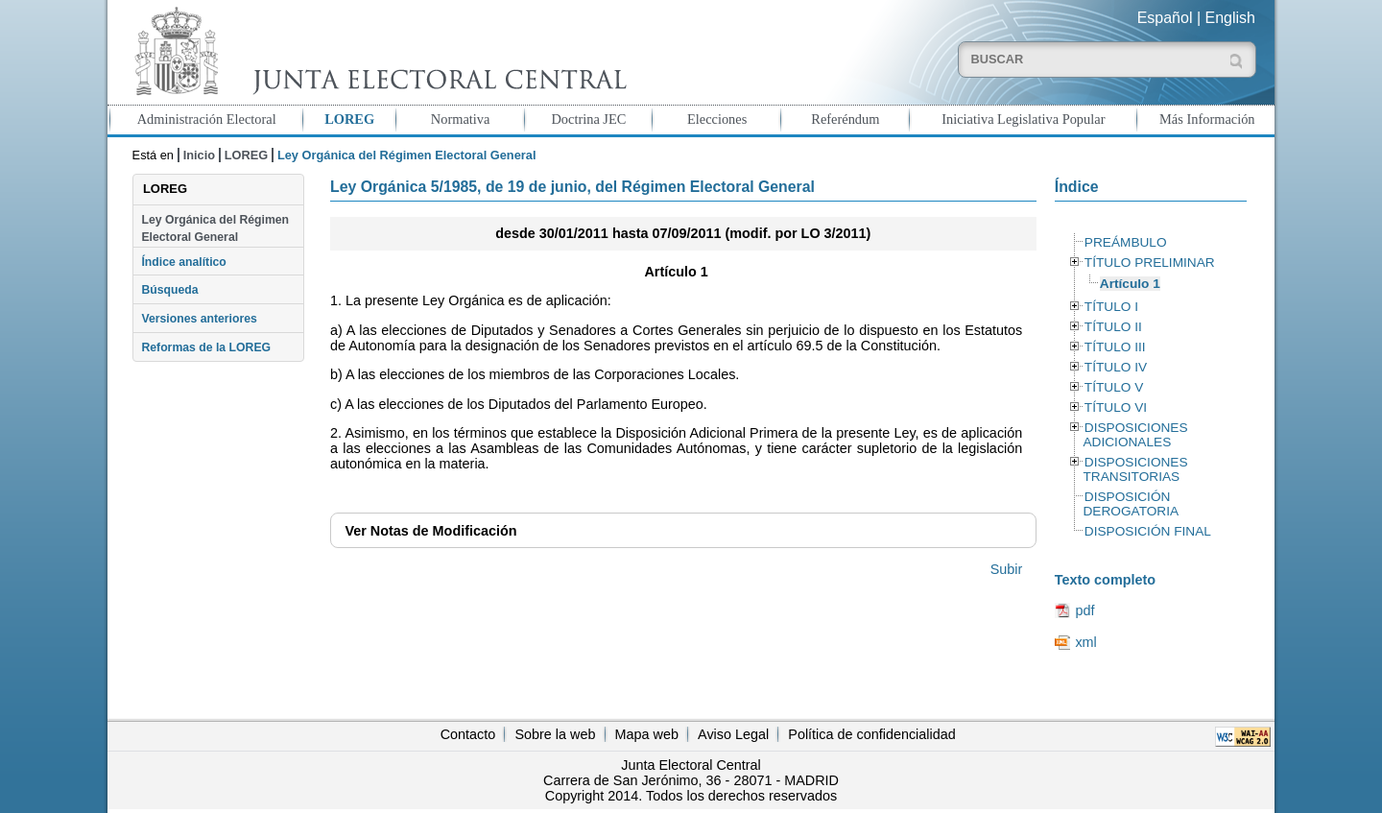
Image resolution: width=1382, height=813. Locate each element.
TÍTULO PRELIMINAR (1149, 262)
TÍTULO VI (1115, 407)
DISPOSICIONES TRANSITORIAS (1135, 469)
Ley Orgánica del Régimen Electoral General (215, 228)
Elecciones (717, 119)
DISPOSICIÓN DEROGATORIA (1131, 504)
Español (1165, 18)
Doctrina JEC (588, 119)
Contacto (468, 734)
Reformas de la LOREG (206, 347)
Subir (1006, 569)
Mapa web (647, 734)
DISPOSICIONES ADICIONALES (1135, 434)
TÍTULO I (1111, 306)
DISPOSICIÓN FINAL (1147, 531)
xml (1085, 642)
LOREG (349, 119)
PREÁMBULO (1125, 242)
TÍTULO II (1113, 327)
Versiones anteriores (198, 318)
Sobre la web (554, 734)
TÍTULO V (1113, 387)
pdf (1084, 610)
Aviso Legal (733, 734)
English (1230, 18)
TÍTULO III (1115, 347)
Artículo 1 (1130, 283)
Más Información (1207, 119)
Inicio (199, 155)
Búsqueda (169, 290)
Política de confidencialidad (871, 734)
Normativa (460, 119)
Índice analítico (183, 262)
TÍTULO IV (1115, 367)
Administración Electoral (206, 119)
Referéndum (845, 119)
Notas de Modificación (430, 530)
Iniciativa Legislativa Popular (1023, 119)
